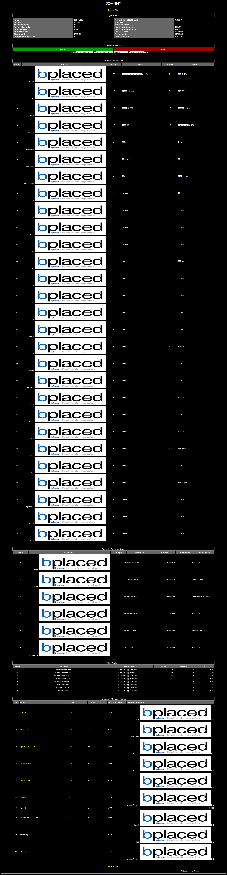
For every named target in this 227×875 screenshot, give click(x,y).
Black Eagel (25, 781)
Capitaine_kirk (26, 763)
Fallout (23, 798)
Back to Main (113, 10)
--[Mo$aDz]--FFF (27, 746)
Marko (23, 712)
